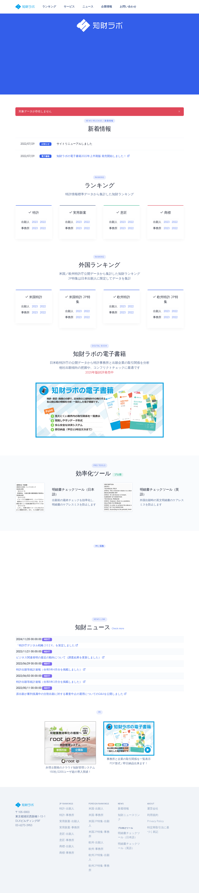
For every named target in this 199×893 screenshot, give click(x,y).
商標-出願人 (66, 846)
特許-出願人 (66, 808)
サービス (69, 6)
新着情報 (123, 808)
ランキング (49, 6)
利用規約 (152, 815)
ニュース (87, 6)
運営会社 (152, 808)
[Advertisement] (99, 62)
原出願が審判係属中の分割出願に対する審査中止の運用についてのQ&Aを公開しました (71, 694)
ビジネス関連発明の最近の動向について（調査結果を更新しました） (60, 657)
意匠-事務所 (66, 840)
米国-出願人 (96, 808)
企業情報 (106, 6)
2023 (35, 238)
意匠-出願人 (66, 833)
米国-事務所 (96, 815)
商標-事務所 (66, 852)
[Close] (179, 111)
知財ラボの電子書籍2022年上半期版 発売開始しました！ (93, 156)
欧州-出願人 (96, 842)
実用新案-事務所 (69, 827)
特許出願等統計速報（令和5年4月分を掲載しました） (51, 669)
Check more (118, 628)
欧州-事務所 (96, 849)
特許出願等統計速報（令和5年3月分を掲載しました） (51, 681)
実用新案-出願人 (69, 821)
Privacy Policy (155, 821)
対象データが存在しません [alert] (99, 111)
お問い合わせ (128, 6)
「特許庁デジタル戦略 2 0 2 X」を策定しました (47, 645)
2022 (43, 238)
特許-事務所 (66, 815)
